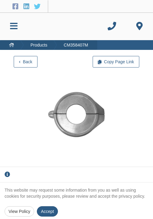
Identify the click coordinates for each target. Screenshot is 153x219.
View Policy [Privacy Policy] (19, 211)
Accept (47, 211)
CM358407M (76, 45)
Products (38, 45)
